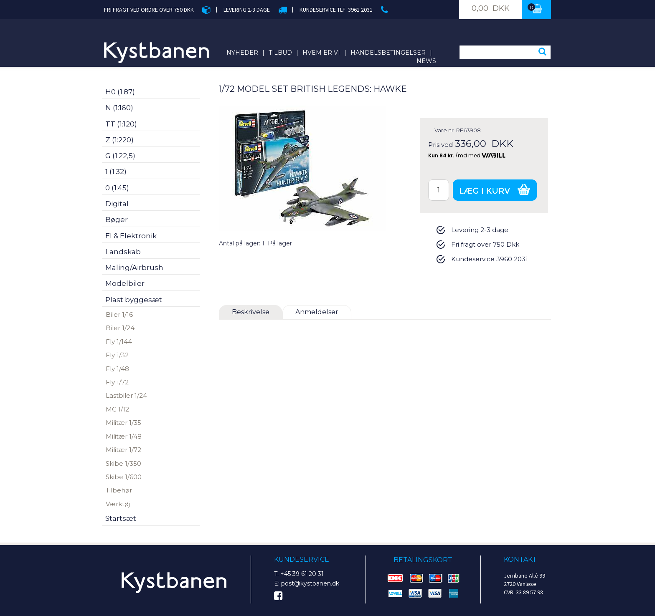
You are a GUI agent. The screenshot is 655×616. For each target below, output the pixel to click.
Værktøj (118, 504)
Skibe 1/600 (124, 477)
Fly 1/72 (117, 382)
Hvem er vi (321, 52)
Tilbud (280, 52)
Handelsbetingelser (388, 52)
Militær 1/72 (123, 450)
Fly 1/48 (117, 369)
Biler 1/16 (119, 314)
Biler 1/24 (120, 328)
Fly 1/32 (117, 355)
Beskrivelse (250, 312)
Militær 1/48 (124, 436)
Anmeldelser (316, 312)
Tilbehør (119, 490)
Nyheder (242, 52)
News (426, 61)
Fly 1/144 (119, 342)
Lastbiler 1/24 (126, 395)
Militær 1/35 (123, 423)
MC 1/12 (117, 409)
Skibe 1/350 (123, 463)
